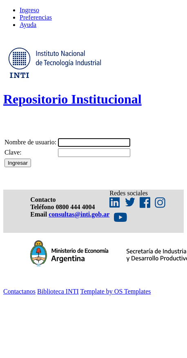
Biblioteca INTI (58, 291)
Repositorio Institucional (72, 99)
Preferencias (36, 17)
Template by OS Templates (115, 291)
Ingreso (29, 10)
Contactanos (19, 291)
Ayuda (28, 24)
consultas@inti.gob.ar (79, 214)
